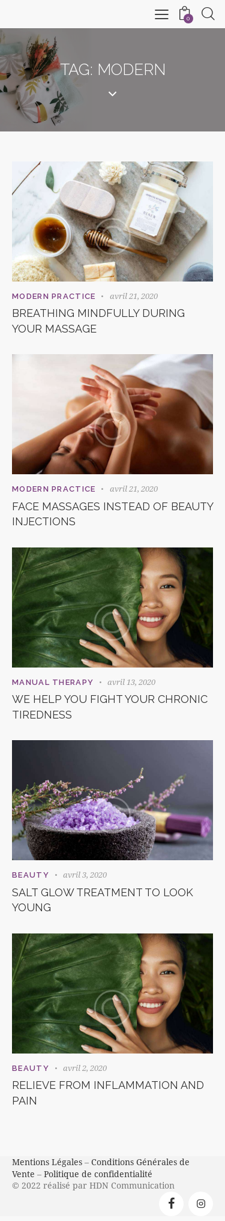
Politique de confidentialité (98, 1174)
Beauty (30, 874)
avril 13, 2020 (131, 682)
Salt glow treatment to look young (102, 900)
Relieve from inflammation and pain (108, 1093)
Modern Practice (54, 296)
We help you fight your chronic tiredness (110, 707)
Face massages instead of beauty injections (112, 514)
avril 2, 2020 (85, 1068)
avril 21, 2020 (134, 296)
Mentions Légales (47, 1162)
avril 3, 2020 (85, 874)
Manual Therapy (53, 682)
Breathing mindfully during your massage (98, 321)
